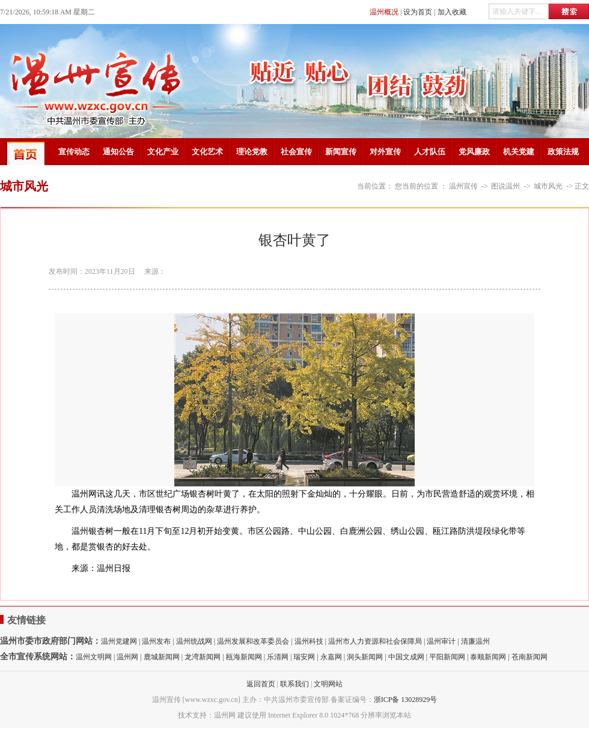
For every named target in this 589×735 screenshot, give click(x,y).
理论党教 (251, 151)
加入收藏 (452, 12)
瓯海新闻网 (244, 657)
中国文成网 (406, 657)
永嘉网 (331, 657)
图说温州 (505, 186)
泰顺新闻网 (488, 657)
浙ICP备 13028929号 (406, 699)
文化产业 (163, 151)
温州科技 (308, 641)
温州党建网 (119, 641)
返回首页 (260, 684)
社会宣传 (296, 151)
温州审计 (441, 641)
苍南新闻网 (529, 657)
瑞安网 (304, 657)
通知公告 (118, 151)
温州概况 (384, 12)
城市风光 (548, 186)
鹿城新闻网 (162, 657)
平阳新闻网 (447, 657)
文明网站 (328, 684)
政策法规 (563, 151)
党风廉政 (474, 151)
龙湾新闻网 (203, 657)
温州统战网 (194, 641)
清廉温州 (475, 641)
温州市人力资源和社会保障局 (375, 641)
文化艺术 (207, 151)
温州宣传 (463, 186)
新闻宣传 (340, 151)
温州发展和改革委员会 (253, 641)
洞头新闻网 (365, 657)
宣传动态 (74, 151)
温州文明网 (94, 657)
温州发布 (156, 641)
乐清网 (277, 657)
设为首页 (417, 12)
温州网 (127, 657)
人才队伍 (429, 151)
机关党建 (518, 151)
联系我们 (294, 684)
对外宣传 (385, 151)
